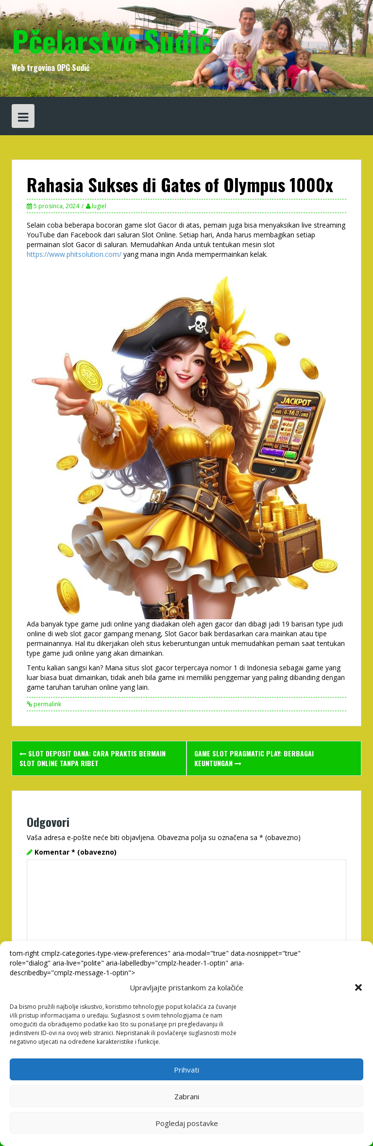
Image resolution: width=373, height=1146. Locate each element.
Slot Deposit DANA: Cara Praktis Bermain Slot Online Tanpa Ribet (92, 758)
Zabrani (186, 1096)
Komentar (75, 852)
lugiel (99, 206)
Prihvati (186, 1069)
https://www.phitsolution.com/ (74, 254)
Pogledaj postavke (186, 1123)
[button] (358, 987)
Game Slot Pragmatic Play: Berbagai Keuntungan (254, 758)
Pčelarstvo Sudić (111, 40)
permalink (46, 704)
